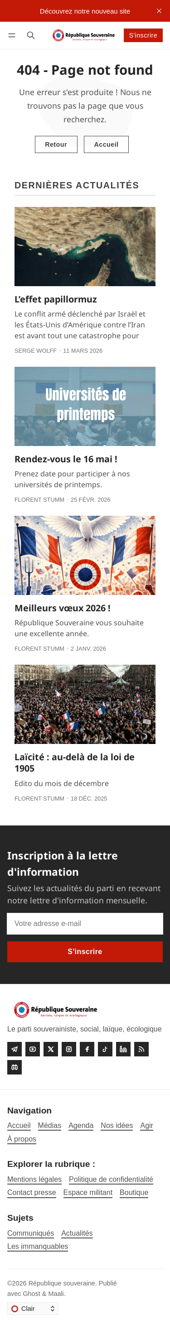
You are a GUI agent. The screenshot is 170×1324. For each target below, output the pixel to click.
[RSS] (141, 1049)
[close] (159, 11)
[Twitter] (51, 1049)
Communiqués (30, 1233)
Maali (55, 1293)
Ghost (31, 1293)
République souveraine (62, 1283)
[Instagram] (69, 1049)
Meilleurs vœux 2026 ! (63, 608)
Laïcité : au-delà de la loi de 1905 (75, 763)
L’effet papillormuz (56, 299)
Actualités (76, 1233)
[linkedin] (123, 1049)
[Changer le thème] (33, 1308)
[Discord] (14, 1067)
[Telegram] (14, 1049)
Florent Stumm (39, 499)
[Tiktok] (105, 1049)
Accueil (106, 144)
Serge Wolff (36, 350)
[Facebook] (87, 1049)
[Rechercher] (31, 35)
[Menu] (13, 35)
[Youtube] (32, 1049)
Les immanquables (37, 1246)
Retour (56, 144)
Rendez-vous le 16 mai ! (66, 459)
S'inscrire (143, 35)
